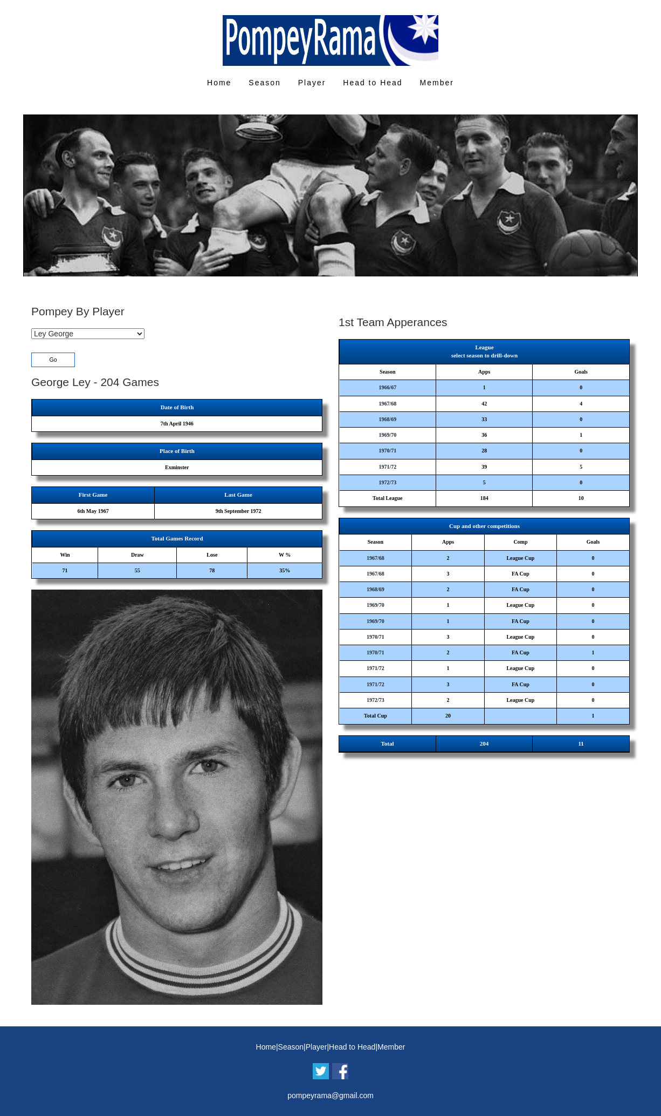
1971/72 (387, 467)
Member (437, 82)
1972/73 (387, 482)
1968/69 (387, 419)
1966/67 (387, 387)
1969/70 (387, 435)
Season (264, 82)
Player (312, 82)
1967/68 (387, 404)
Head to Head (372, 82)
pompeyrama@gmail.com (330, 1095)
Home (219, 82)
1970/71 (387, 451)
